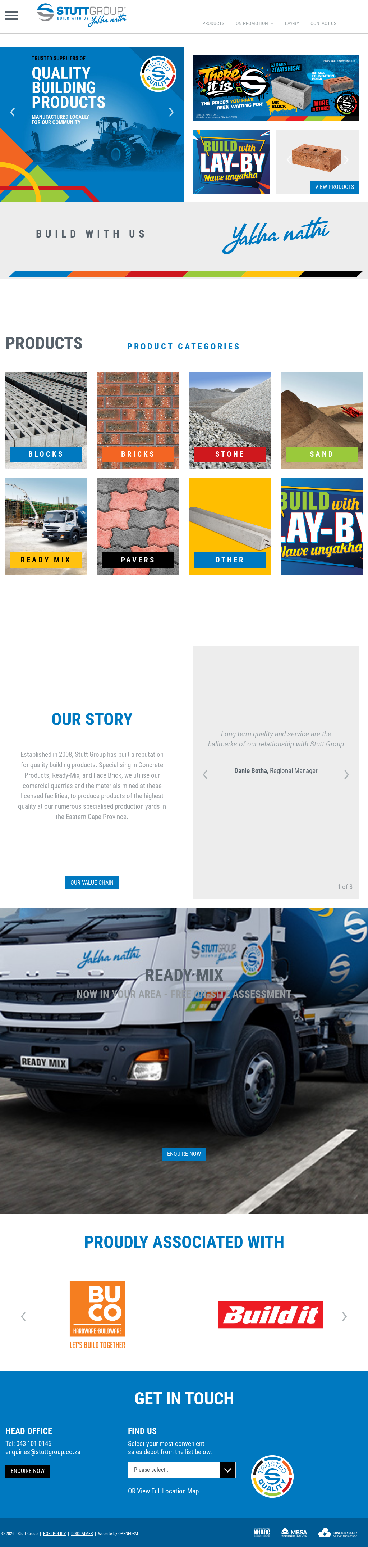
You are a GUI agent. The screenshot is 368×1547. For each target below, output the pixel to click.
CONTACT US (323, 24)
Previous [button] (12, 110)
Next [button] (171, 110)
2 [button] (173, 1377)
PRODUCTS (213, 24)
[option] (92, 110)
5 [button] (205, 1377)
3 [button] (184, 1377)
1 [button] (162, 1377)
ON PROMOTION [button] (252, 24)
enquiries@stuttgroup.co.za (42, 1452)
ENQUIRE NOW (28, 1470)
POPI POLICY (54, 1533)
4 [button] (194, 1377)
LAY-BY (292, 24)
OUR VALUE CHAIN (92, 882)
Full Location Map (175, 1491)
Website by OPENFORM (118, 1533)
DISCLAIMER (82, 1533)
